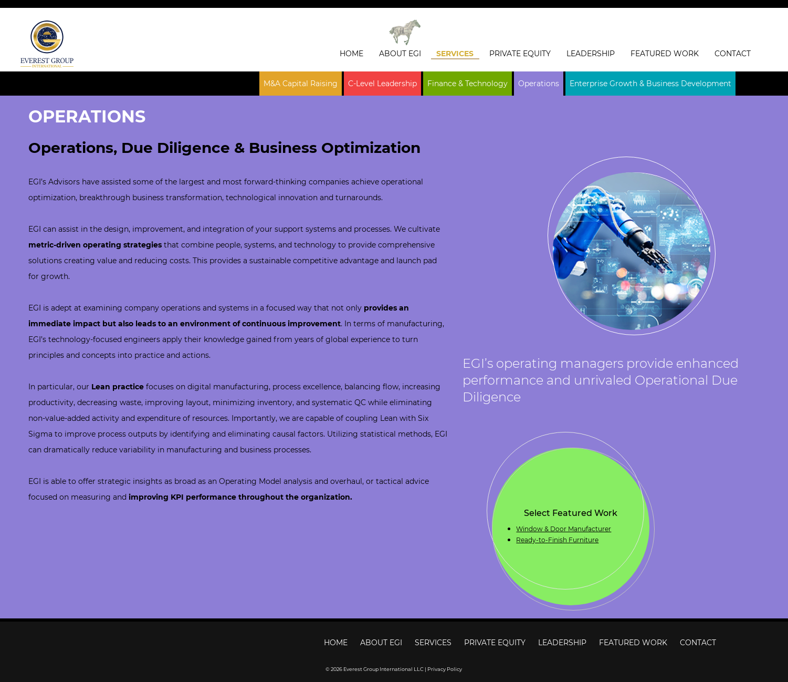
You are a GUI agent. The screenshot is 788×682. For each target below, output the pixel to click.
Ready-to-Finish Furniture (557, 540)
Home (351, 53)
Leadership (590, 53)
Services (455, 53)
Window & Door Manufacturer (563, 529)
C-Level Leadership (382, 83)
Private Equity (520, 53)
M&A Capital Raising (301, 83)
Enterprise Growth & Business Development (650, 83)
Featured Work (665, 53)
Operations (538, 83)
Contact (733, 53)
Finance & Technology (467, 83)
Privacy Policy (444, 669)
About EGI (400, 53)
